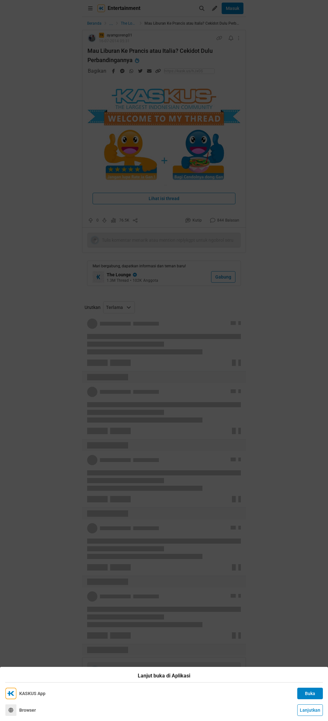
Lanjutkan (310, 710)
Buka (310, 693)
